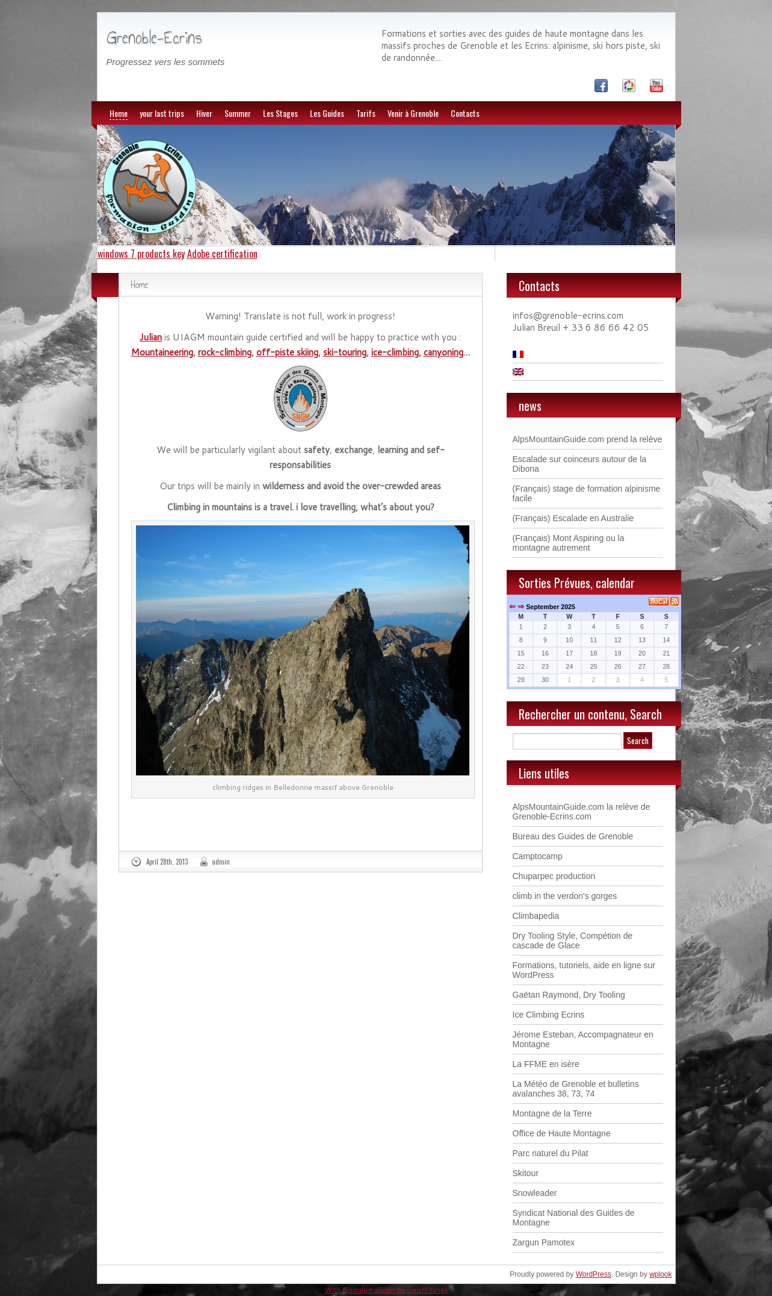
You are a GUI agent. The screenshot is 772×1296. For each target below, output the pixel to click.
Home (119, 113)
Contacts (465, 113)
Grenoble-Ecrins (154, 38)
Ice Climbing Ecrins (549, 1014)
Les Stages (280, 113)
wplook (660, 1274)
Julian (151, 337)
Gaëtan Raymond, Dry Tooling (569, 995)
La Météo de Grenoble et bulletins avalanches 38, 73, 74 (576, 1088)
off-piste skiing (287, 352)
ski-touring (344, 352)
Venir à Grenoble (413, 113)
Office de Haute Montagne (562, 1133)
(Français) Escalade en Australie (573, 518)
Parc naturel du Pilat (550, 1153)
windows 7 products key (141, 253)
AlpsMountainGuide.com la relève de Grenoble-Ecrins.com (581, 811)
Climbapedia (536, 916)
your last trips (162, 113)
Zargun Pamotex (544, 1242)
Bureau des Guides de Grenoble (573, 836)
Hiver (204, 113)
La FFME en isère (546, 1064)
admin (221, 861)
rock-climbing (225, 352)
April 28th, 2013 (167, 861)
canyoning (443, 352)
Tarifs (365, 113)
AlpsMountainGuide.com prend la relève (587, 439)
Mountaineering (162, 352)
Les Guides (327, 113)
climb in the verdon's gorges (565, 896)
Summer (237, 113)
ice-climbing (395, 352)
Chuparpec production (554, 876)
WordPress (593, 1274)
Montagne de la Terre (552, 1113)
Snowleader (535, 1193)
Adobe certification (222, 253)
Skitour (526, 1173)
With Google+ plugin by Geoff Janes (386, 1290)
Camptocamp (538, 856)
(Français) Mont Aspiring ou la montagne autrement (569, 543)
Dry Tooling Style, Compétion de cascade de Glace (573, 940)
